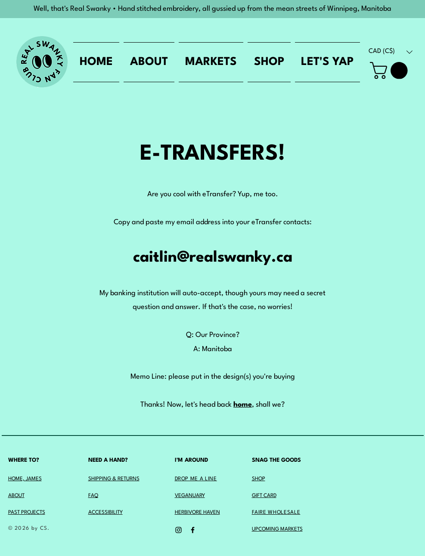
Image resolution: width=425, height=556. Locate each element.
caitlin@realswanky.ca (212, 257)
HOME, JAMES (25, 479)
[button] (391, 52)
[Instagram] (178, 530)
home (242, 404)
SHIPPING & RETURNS (114, 479)
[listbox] (391, 52)
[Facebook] (193, 530)
